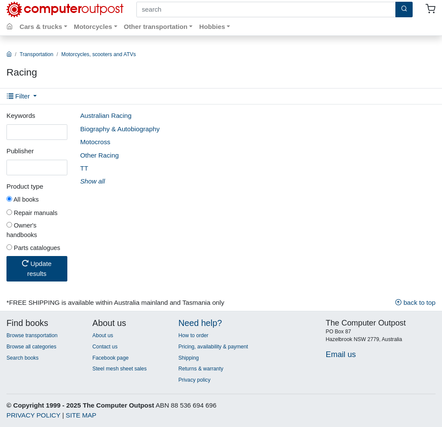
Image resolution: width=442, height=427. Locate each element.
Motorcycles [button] (93, 26)
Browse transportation (31, 335)
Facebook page (110, 358)
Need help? (200, 323)
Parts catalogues (33, 247)
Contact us (104, 347)
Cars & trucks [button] (40, 26)
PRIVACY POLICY (33, 415)
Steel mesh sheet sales (119, 369)
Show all (92, 181)
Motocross (95, 141)
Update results (36, 268)
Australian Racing (106, 115)
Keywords (20, 115)
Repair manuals (31, 212)
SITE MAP (81, 415)
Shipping (188, 358)
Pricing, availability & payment (213, 347)
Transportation (37, 54)
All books (22, 199)
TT (84, 168)
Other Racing (99, 155)
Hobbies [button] (212, 26)
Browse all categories (31, 347)
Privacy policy (194, 380)
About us (102, 335)
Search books (22, 358)
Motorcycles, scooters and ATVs (98, 54)
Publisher (20, 151)
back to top (415, 302)
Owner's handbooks (21, 230)
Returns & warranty (200, 369)
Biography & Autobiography (120, 129)
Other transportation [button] (156, 26)
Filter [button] (19, 96)
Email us (341, 354)
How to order (193, 335)
